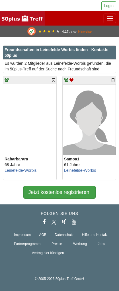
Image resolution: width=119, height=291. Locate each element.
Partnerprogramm (27, 244)
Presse (57, 244)
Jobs (101, 244)
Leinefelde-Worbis (21, 170)
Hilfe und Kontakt (95, 235)
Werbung (80, 244)
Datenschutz (64, 235)
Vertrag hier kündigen (48, 253)
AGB (42, 235)
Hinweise (85, 31)
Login (109, 5)
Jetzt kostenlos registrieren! (59, 192)
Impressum (22, 235)
